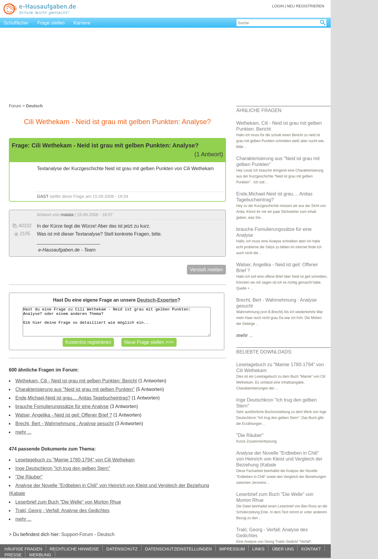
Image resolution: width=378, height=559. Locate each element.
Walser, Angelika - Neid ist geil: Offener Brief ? (63, 414)
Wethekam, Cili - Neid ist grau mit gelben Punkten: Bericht (76, 380)
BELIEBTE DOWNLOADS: (264, 351)
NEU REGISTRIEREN (305, 6)
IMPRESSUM (232, 549)
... (244, 335)
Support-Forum (77, 534)
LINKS (258, 549)
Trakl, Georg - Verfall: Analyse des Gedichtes (62, 510)
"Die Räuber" (29, 476)
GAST (42, 196)
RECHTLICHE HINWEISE (74, 549)
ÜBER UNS (283, 549)
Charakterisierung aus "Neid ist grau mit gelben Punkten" (75, 389)
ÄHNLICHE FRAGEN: (259, 110)
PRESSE (13, 555)
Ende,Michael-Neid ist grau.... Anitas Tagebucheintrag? (72, 397)
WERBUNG (40, 555)
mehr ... (23, 432)
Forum (15, 105)
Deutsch (106, 534)
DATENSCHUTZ (122, 549)
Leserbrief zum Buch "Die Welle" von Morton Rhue (68, 501)
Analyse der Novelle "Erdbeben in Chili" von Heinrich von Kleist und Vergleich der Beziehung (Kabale (279, 459)
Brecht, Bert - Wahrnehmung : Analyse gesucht (64, 423)
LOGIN (278, 6)
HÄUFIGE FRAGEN (23, 549)
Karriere (82, 22)
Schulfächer (16, 22)
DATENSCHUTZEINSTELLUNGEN (178, 549)
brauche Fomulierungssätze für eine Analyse (62, 406)
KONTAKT (311, 549)
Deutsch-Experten (157, 299)
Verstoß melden (206, 269)
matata (67, 214)
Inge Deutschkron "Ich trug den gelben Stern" (62, 468)
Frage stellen (51, 22)
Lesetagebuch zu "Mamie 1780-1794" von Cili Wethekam (75, 459)
